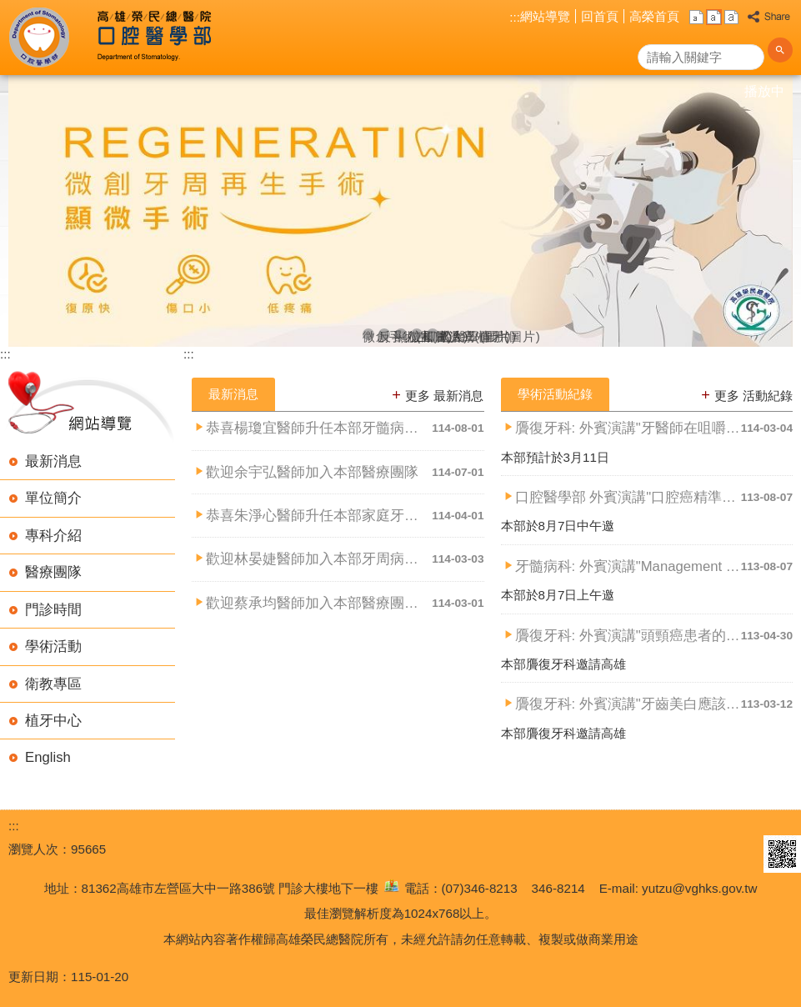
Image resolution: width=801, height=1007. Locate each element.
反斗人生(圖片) (384, 334)
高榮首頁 (654, 16)
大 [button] (731, 17)
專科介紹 (53, 536)
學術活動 (53, 646)
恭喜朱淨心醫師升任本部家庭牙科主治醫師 (319, 516)
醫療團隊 (53, 572)
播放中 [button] (764, 91)
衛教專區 (53, 684)
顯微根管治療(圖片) (401, 334)
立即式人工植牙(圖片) (417, 334)
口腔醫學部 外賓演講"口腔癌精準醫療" (628, 497)
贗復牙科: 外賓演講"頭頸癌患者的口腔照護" (628, 636)
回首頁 (599, 16)
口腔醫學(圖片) (432, 334)
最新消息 (53, 461)
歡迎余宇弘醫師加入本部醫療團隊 (312, 472)
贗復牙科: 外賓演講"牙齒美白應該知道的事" (628, 704)
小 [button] (696, 17)
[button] (780, 57)
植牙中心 (53, 721)
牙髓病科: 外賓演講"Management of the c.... (628, 566)
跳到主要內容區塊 (8, 8)
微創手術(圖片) (368, 334)
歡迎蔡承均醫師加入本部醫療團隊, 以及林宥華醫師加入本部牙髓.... (319, 603)
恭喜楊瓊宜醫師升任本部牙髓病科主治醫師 (319, 428)
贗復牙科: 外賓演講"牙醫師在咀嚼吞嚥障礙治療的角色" (628, 428)
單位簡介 (53, 498)
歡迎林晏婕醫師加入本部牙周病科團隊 (319, 559)
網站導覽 (545, 16)
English (48, 757)
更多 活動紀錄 (753, 395)
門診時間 (53, 610)
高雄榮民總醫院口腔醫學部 (153, 37)
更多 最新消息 (444, 395)
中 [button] (714, 17)
